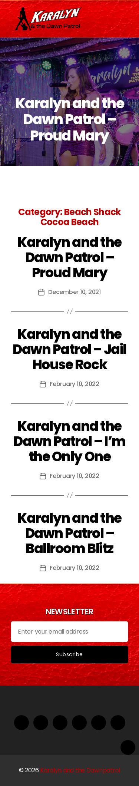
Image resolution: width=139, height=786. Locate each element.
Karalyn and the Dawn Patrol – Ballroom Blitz (69, 533)
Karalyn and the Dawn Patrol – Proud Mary (69, 257)
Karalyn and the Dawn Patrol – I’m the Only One (69, 441)
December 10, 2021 (74, 292)
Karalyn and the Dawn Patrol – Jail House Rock (69, 349)
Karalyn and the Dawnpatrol (80, 770)
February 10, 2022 (74, 384)
